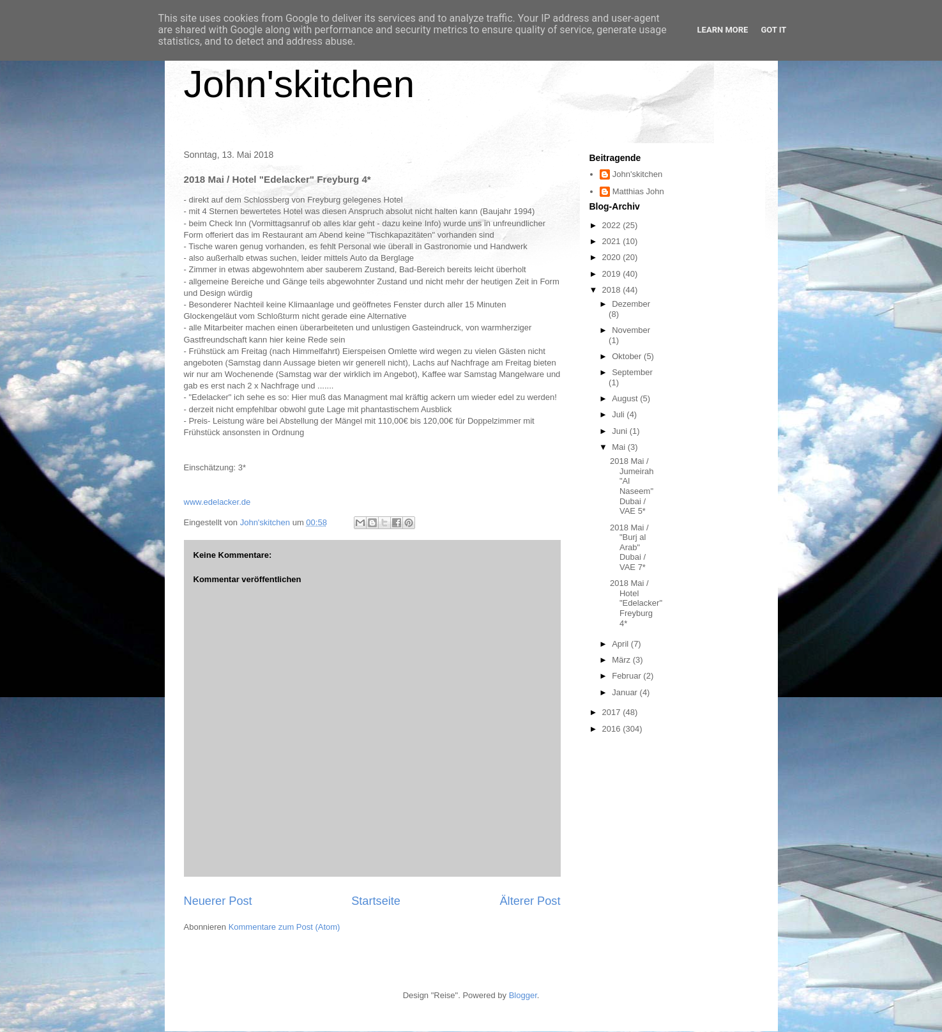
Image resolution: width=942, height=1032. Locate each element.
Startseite (375, 901)
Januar (625, 692)
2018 (612, 290)
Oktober (628, 356)
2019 (612, 274)
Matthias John (638, 191)
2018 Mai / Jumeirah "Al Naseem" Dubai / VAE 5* (631, 486)
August (626, 398)
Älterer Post (529, 901)
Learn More (722, 30)
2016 (612, 729)
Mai (620, 447)
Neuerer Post (218, 901)
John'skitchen (299, 84)
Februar (627, 676)
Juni (620, 431)
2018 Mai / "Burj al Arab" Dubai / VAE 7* (629, 547)
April (621, 644)
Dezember (631, 304)
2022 (612, 225)
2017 (612, 712)
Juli (619, 414)
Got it (773, 30)
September (632, 372)
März (622, 660)
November (631, 330)
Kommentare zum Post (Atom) (284, 927)
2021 (612, 241)
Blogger (523, 995)
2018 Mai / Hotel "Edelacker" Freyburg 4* (636, 603)
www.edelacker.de (217, 502)
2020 (612, 257)
